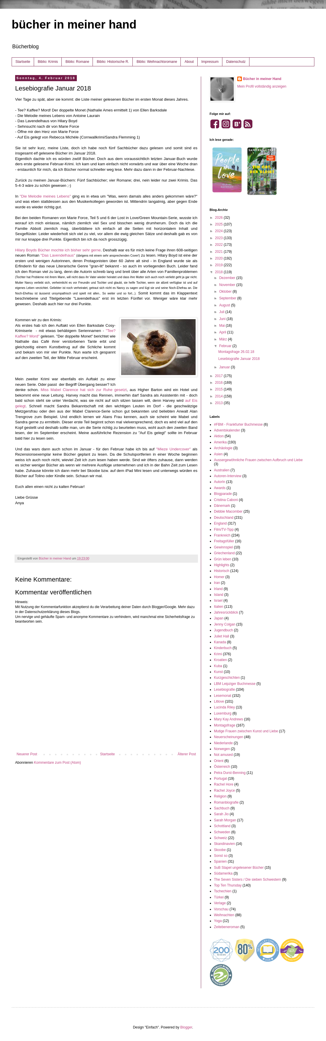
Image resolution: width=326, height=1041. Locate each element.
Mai (222, 326)
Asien (218, 454)
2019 (219, 265)
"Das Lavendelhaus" (57, 255)
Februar (225, 346)
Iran (217, 583)
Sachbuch (221, 808)
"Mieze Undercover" (173, 449)
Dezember (227, 278)
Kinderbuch (223, 648)
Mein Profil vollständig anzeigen (261, 86)
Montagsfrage (224, 725)
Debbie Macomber (228, 511)
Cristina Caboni (226, 500)
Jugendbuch (223, 630)
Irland (218, 589)
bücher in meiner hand (74, 24)
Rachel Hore (223, 784)
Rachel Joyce (224, 790)
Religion (220, 796)
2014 (219, 396)
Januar (225, 367)
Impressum (210, 62)
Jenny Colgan (224, 624)
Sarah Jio (221, 814)
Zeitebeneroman (226, 927)
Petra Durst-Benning (230, 773)
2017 (219, 376)
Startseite (22, 62)
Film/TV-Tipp (224, 529)
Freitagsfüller (224, 541)
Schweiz (220, 838)
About (189, 62)
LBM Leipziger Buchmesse (235, 684)
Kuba (218, 666)
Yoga (218, 921)
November (227, 285)
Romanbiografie (226, 802)
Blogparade (223, 494)
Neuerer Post (27, 754)
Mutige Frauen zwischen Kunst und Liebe (246, 731)
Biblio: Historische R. (113, 62)
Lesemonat (222, 696)
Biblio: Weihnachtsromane (157, 62)
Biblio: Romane (77, 62)
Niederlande (223, 743)
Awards (220, 488)
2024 (219, 231)
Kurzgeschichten (227, 678)
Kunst (218, 672)
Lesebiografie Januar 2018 (239, 359)
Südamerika (223, 873)
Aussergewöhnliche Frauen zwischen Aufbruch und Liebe (258, 460)
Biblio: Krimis (48, 62)
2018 (219, 272)
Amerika (220, 442)
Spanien (220, 861)
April (223, 332)
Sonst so (221, 856)
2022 (219, 245)
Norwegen (222, 749)
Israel (218, 600)
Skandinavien (224, 844)
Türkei (219, 897)
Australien (221, 470)
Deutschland (223, 518)
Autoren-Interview (227, 476)
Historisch (221, 571)
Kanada (220, 642)
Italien (218, 607)
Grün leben (222, 559)
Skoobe (220, 850)
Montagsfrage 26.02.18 (236, 352)
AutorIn (219, 482)
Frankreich (222, 535)
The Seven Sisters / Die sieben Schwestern (247, 879)
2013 (219, 403)
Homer (219, 577)
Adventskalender (227, 430)
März (223, 339)
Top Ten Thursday (228, 885)
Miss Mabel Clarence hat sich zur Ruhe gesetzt (84, 390)
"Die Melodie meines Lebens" (45, 196)
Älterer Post (187, 754)
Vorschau (221, 909)
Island (218, 595)
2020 (219, 258)
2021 (219, 252)
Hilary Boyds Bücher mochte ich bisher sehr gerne (58, 250)
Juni (222, 319)
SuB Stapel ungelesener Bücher (239, 868)
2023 (219, 238)
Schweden (222, 832)
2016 (219, 383)
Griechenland (224, 553)
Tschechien (222, 891)
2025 (219, 224)
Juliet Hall (221, 636)
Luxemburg (222, 713)
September (228, 298)
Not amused (223, 755)
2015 (219, 389)
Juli (222, 312)
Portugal (220, 779)
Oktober (226, 291)
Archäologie (223, 448)
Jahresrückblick (226, 612)
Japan (219, 618)
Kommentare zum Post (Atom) (57, 763)
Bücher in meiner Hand (262, 79)
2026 (219, 218)
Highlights (221, 565)
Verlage (220, 903)
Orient (219, 761)
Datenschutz (236, 62)
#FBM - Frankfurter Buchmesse (238, 424)
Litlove (219, 701)
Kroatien (220, 660)
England (220, 523)
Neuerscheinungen (228, 737)
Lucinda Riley (224, 707)
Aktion (219, 436)
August (225, 305)
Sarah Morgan (225, 820)
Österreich (222, 767)
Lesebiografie (224, 690)
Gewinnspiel (223, 547)
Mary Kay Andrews (228, 719)
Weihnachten (224, 915)
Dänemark (222, 506)
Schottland (222, 826)
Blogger (186, 1027)
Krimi (218, 654)
